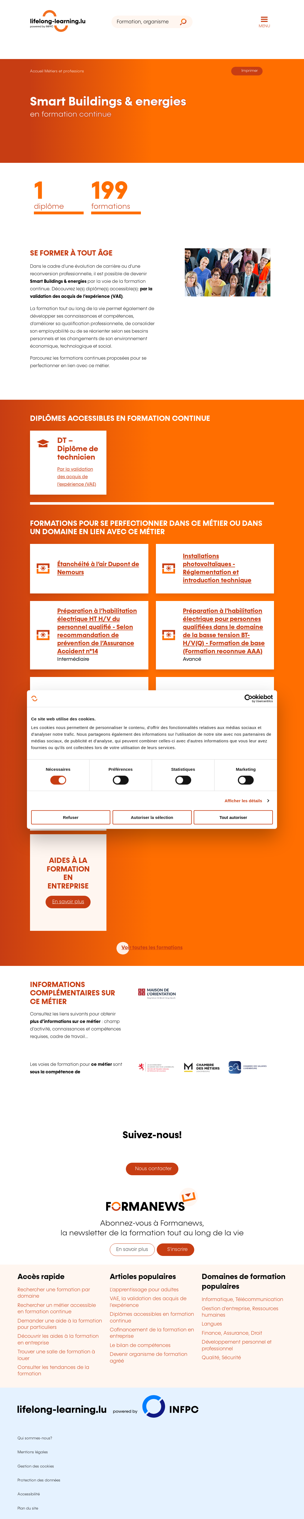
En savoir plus (68, 901)
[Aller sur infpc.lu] (108, 1416)
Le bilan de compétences (140, 1345)
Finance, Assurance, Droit (232, 1333)
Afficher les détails (243, 800)
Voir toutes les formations (152, 947)
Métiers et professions (64, 71)
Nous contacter (152, 1168)
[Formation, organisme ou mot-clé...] (142, 22)
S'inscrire (175, 1249)
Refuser (71, 817)
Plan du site (28, 1508)
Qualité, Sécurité (221, 1357)
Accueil (36, 71)
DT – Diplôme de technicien (77, 449)
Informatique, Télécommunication (242, 1299)
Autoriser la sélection (152, 817)
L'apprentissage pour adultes (144, 1289)
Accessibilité (29, 1494)
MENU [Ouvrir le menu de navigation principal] (264, 26)
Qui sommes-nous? (35, 1438)
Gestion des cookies (36, 1466)
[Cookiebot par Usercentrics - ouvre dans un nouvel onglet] (248, 698)
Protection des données (39, 1480)
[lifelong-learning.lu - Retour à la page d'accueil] (58, 22)
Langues (212, 1324)
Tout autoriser (233, 817)
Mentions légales (33, 1452)
